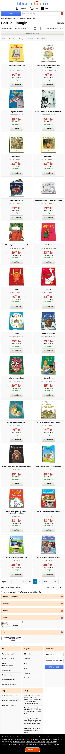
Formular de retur (30, 678)
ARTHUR (14, 516)
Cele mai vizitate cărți (9, 705)
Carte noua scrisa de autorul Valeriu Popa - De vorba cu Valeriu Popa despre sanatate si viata (32, 721)
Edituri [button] (6, 611)
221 (56, 582)
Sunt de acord (32, 750)
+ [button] (62, 596)
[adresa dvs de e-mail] (54, 661)
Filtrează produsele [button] (11, 596)
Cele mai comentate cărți (10, 700)
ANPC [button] (5, 618)
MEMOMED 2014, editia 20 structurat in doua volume (32, 730)
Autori (26, 668)
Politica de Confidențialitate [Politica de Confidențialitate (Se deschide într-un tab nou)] (35, 742)
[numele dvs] (54, 655)
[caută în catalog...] (41, 13)
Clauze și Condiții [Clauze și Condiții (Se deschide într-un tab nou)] (51, 742)
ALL (46, 470)
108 (24, 582)
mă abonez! (54, 667)
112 (45, 582)
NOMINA (14, 470)
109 (30, 582)
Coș (33, 8)
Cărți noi (27, 654)
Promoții (27, 659)
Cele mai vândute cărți (9, 696)
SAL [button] (5, 632)
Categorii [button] (7, 603)
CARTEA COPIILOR (14, 70)
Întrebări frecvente (8, 680)
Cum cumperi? (7, 670)
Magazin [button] (27, 649)
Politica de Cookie (8, 659)
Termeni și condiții (8, 654)
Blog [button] (26, 691)
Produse (11, 13)
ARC (46, 516)
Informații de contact (9, 684)
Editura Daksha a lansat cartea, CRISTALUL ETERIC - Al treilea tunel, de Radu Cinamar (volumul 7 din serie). (32, 699)
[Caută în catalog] (62, 13)
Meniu (44, 8)
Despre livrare (7, 675)
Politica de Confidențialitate (7, 664)
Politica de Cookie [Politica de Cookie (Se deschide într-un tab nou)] (19, 742)
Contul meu (21, 8)
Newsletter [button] (50, 649)
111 (40, 582)
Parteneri (27, 673)
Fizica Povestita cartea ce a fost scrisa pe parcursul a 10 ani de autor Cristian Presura (32, 710)
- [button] (62, 618)
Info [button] (3, 649)
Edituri (26, 663)
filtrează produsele (32, 33)
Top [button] (3, 691)
